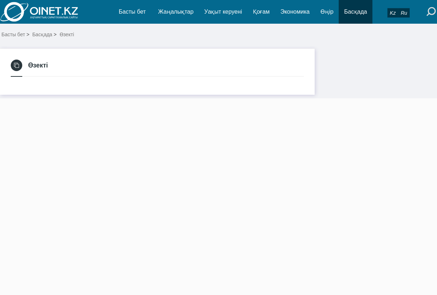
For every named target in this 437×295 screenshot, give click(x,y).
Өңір (326, 12)
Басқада (355, 12)
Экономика (295, 12)
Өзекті (67, 34)
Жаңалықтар (176, 12)
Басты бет (132, 12)
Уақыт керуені (223, 12)
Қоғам (261, 12)
